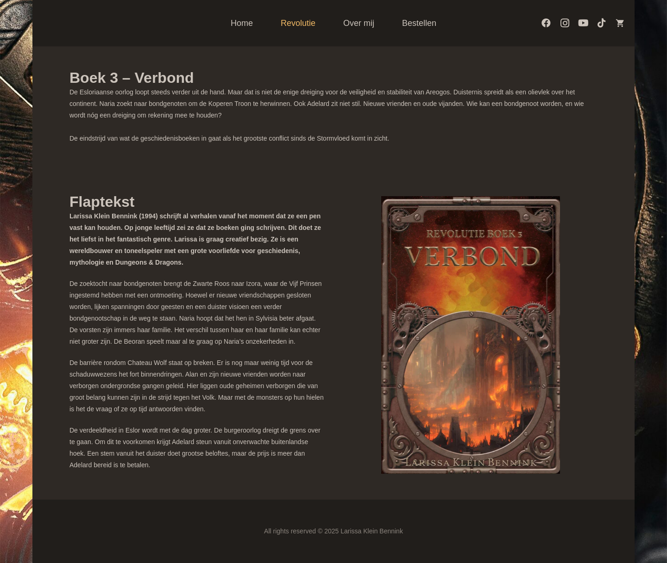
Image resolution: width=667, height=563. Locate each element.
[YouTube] (583, 23)
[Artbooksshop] (620, 23)
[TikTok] (601, 23)
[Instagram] (564, 23)
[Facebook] (546, 23)
